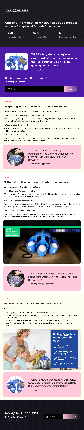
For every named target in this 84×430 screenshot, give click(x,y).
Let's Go (71, 89)
